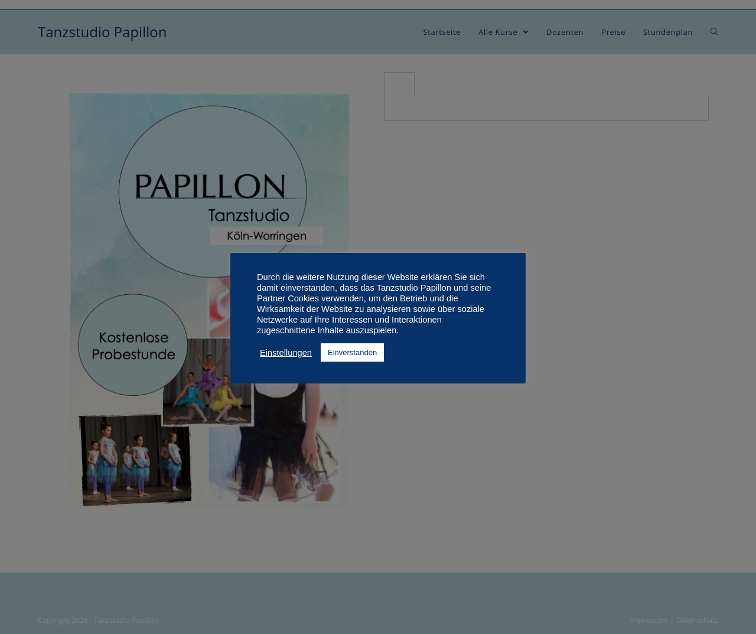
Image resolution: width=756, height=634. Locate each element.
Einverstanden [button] (352, 352)
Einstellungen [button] (286, 352)
